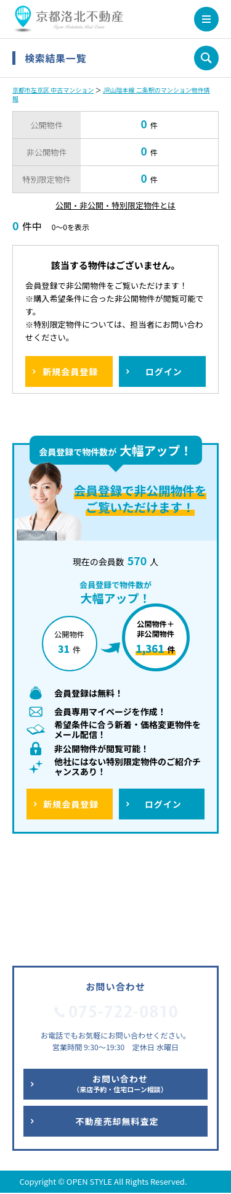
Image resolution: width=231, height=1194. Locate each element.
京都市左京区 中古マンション (53, 89)
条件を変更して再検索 (206, 58)
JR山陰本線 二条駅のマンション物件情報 (111, 94)
